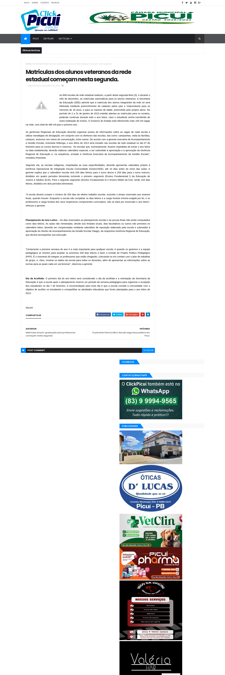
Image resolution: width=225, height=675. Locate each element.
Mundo (186, 622)
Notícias (64, 38)
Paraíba (197, 622)
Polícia (152, 627)
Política (162, 627)
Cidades (162, 616)
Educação (188, 616)
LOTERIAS (174, 622)
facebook (135, 371)
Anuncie (55, 3)
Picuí (36, 38)
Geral (164, 622)
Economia (175, 616)
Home (28, 63)
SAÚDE (183, 627)
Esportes (153, 622)
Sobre (35, 3)
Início (26, 3)
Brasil (151, 616)
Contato (44, 3)
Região (173, 627)
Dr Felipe (49, 38)
